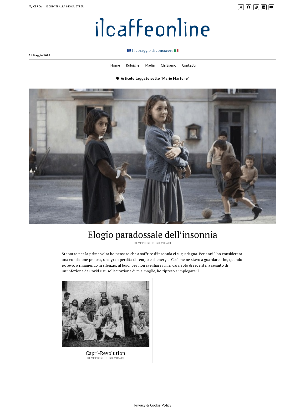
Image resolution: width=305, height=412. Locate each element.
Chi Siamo (168, 65)
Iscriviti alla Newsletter (65, 6)
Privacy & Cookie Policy (152, 405)
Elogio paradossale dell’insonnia (152, 235)
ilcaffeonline (152, 27)
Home (115, 65)
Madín (150, 65)
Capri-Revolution (105, 353)
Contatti (189, 65)
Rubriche (132, 65)
